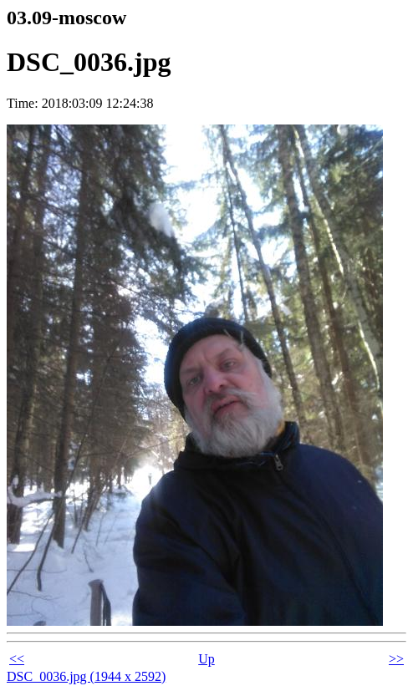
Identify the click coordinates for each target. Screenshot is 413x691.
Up (206, 659)
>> (396, 659)
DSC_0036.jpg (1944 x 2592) (86, 676)
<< (16, 659)
